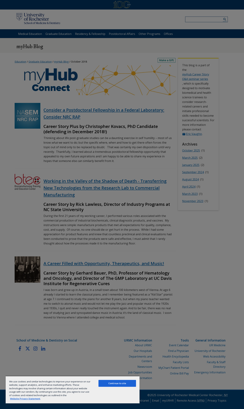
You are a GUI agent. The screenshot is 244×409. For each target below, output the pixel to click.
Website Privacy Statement (25, 398)
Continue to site (117, 383)
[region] (73, 389)
